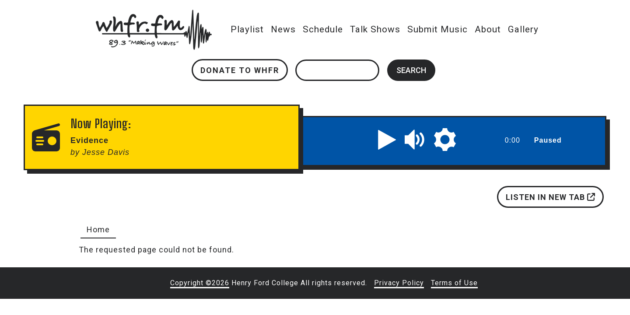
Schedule (323, 29)
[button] (387, 139)
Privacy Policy (399, 283)
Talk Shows (375, 29)
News (283, 29)
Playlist (247, 29)
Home (98, 229)
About (488, 29)
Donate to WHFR (239, 70)
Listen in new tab (550, 197)
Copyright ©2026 (199, 283)
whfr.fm (153, 15)
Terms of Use (454, 283)
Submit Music (437, 29)
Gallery (523, 29)
